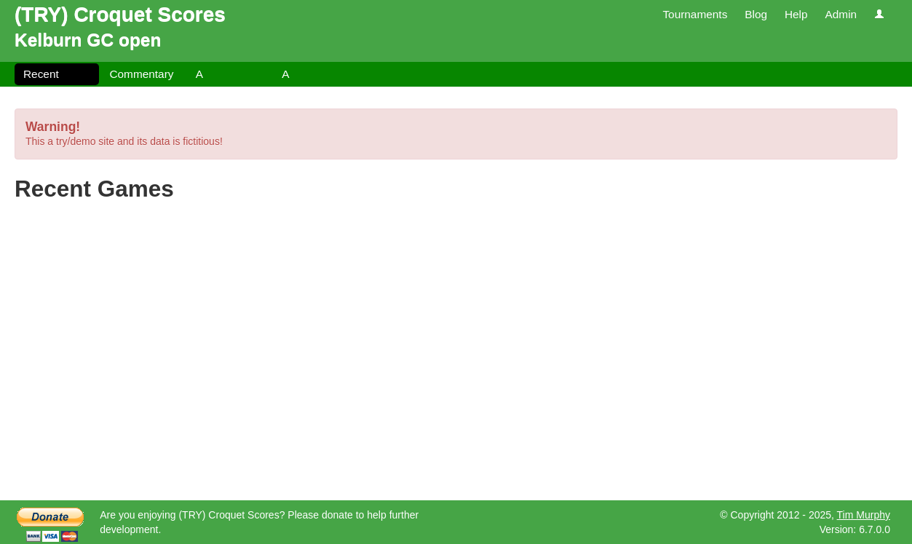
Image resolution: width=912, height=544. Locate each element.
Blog (756, 14)
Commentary (141, 74)
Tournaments (694, 14)
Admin (841, 14)
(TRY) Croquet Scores (120, 14)
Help (796, 14)
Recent (41, 74)
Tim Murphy (863, 515)
